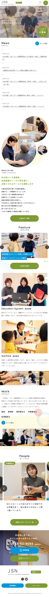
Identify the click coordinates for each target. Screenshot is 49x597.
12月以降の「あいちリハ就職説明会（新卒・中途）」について (23, 106)
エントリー (40, 4)
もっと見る (44, 43)
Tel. (20, 543)
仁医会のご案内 (24, 218)
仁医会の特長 (24, 266)
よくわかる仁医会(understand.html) (42, 31)
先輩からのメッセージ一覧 (25, 522)
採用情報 (26, 550)
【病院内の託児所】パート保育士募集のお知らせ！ (19, 70)
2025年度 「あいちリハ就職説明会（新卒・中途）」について (22, 95)
